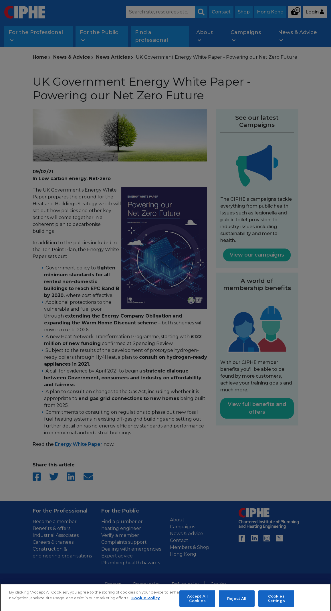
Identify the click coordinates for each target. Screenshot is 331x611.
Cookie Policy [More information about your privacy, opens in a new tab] (145, 603)
